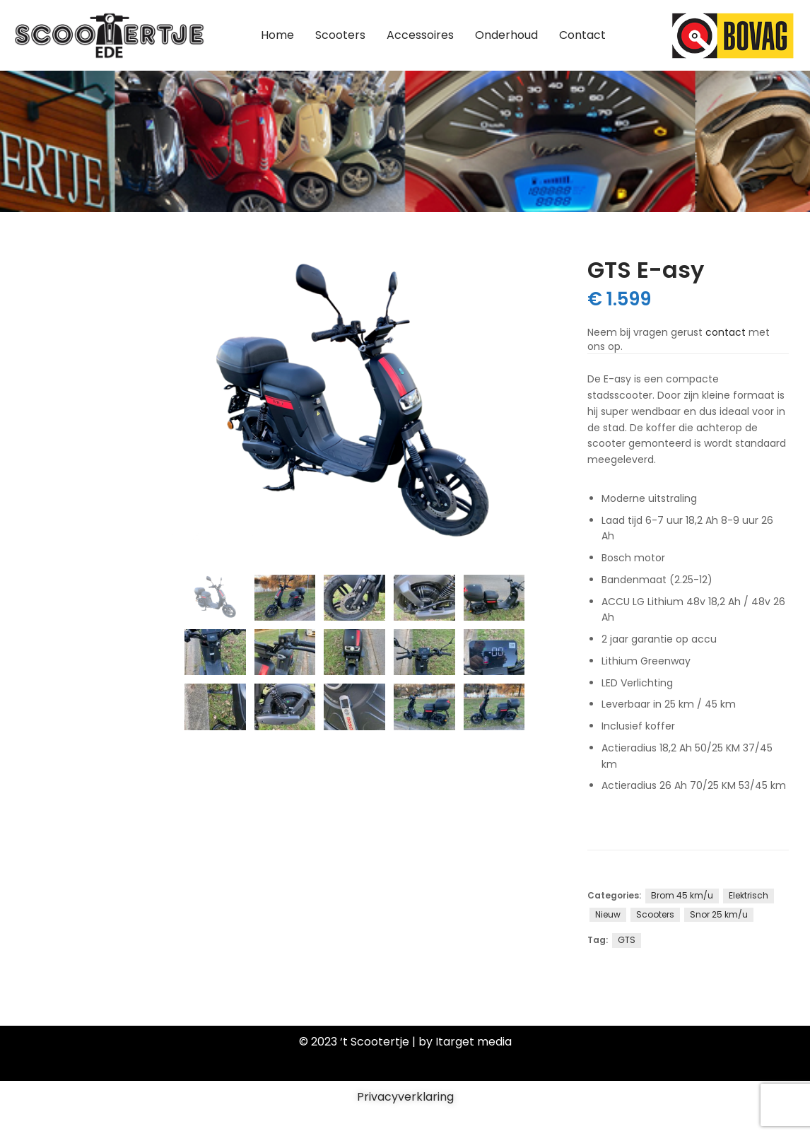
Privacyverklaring (405, 1097)
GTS (626, 940)
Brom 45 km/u (682, 895)
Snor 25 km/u (719, 914)
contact (725, 332)
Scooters (340, 35)
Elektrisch (748, 895)
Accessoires (420, 35)
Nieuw (608, 914)
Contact (582, 35)
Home (277, 35)
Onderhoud (506, 35)
